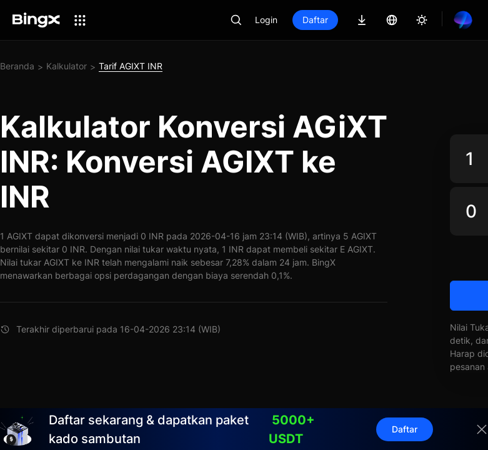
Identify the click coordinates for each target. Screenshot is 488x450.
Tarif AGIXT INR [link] (130, 66)
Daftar (315, 19)
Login (266, 19)
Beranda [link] (17, 66)
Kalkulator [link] (66, 66)
